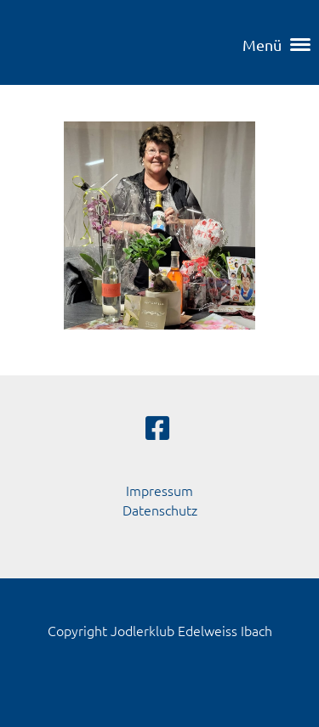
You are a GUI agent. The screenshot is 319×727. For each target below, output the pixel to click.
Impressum (159, 490)
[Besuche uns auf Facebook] (157, 428)
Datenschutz (159, 509)
